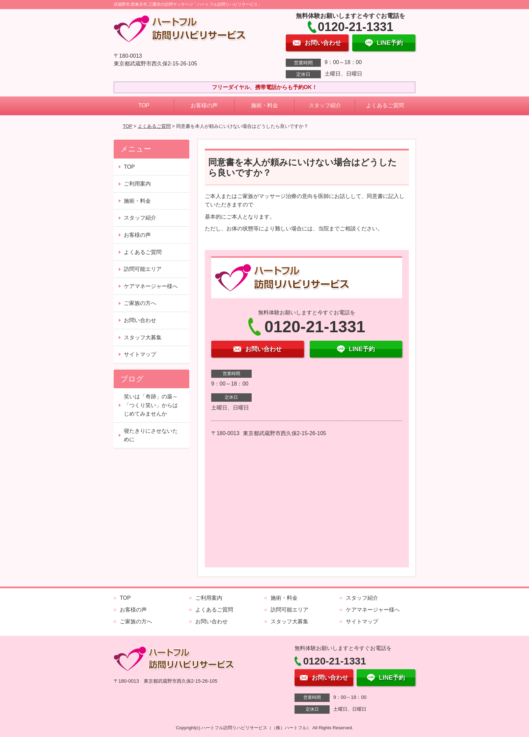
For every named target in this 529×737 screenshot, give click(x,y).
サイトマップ (140, 354)
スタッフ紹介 (325, 105)
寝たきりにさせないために (151, 435)
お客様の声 (204, 105)
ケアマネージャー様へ (151, 286)
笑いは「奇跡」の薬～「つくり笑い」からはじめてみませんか (151, 405)
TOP (143, 105)
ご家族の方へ (140, 303)
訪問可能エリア (143, 269)
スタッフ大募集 (143, 337)
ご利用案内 (137, 184)
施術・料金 (264, 105)
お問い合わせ (140, 320)
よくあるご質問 (385, 105)
